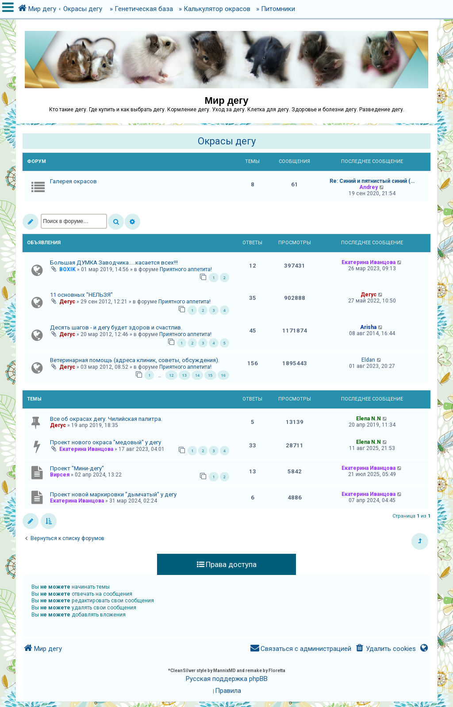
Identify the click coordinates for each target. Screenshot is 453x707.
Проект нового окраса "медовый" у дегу (105, 442)
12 (171, 375)
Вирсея (59, 475)
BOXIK (67, 269)
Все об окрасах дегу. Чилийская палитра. (106, 419)
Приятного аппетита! (186, 269)
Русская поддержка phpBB (227, 679)
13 (184, 375)
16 (223, 375)
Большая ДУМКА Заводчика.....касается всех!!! (114, 262)
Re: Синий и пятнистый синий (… (372, 181)
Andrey (368, 187)
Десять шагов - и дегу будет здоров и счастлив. (116, 327)
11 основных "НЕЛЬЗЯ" (81, 294)
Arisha (368, 327)
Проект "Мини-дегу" (77, 468)
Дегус (67, 302)
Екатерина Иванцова (368, 262)
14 (197, 375)
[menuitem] (385, 649)
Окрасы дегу (227, 141)
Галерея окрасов (73, 181)
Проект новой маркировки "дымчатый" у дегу (113, 494)
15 (210, 375)
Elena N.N (368, 419)
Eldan (368, 360)
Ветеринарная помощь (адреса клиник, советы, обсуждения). (134, 360)
